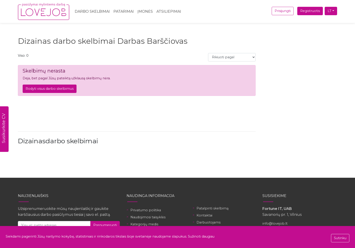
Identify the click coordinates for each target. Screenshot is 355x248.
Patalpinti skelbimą (212, 208)
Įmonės (145, 11)
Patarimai (123, 11)
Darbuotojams (209, 222)
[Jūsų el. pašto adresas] (54, 225)
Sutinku (340, 238)
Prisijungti (283, 11)
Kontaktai (204, 215)
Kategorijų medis (144, 224)
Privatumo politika (145, 210)
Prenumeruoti (105, 225)
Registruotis (310, 11)
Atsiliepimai (168, 11)
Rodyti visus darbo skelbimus (50, 89)
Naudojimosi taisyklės (148, 217)
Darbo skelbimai (92, 11)
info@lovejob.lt (275, 223)
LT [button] (329, 11)
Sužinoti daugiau (201, 236)
